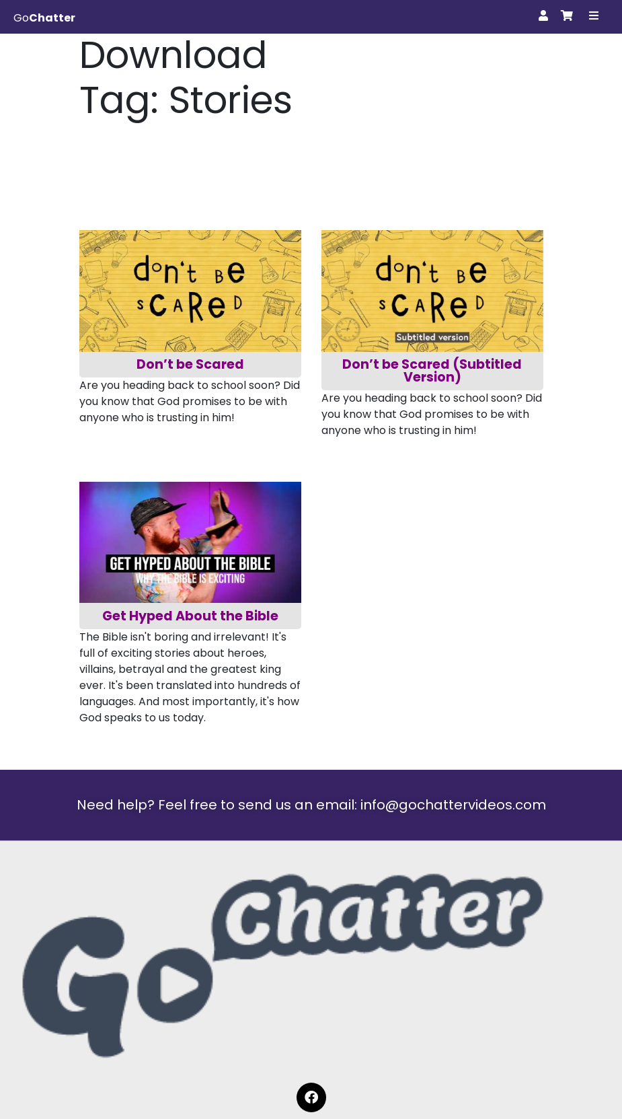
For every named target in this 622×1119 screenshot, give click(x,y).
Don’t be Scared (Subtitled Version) (433, 370)
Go (44, 18)
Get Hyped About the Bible (190, 616)
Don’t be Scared (190, 364)
